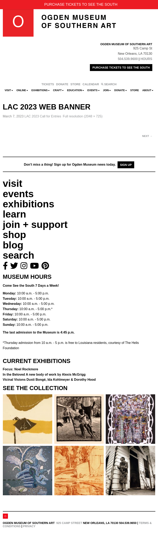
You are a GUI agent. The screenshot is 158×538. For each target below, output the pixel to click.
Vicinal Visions (49, 379)
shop (14, 234)
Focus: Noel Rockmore (20, 369)
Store (134, 90)
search (18, 255)
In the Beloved (44, 374)
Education (75, 90)
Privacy (29, 526)
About (147, 90)
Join (107, 90)
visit (12, 183)
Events (93, 90)
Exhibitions (41, 90)
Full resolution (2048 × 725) (82, 116)
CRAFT (58, 90)
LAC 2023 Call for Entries (42, 116)
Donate (120, 90)
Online (22, 90)
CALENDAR (91, 84)
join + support (35, 224)
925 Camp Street (69, 523)
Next (147, 136)
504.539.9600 (128, 59)
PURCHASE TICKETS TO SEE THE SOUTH (121, 67)
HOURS (146, 59)
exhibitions (28, 204)
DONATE (62, 84)
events (18, 193)
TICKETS (47, 84)
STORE (75, 84)
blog (13, 245)
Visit (9, 90)
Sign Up (126, 164)
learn (14, 214)
